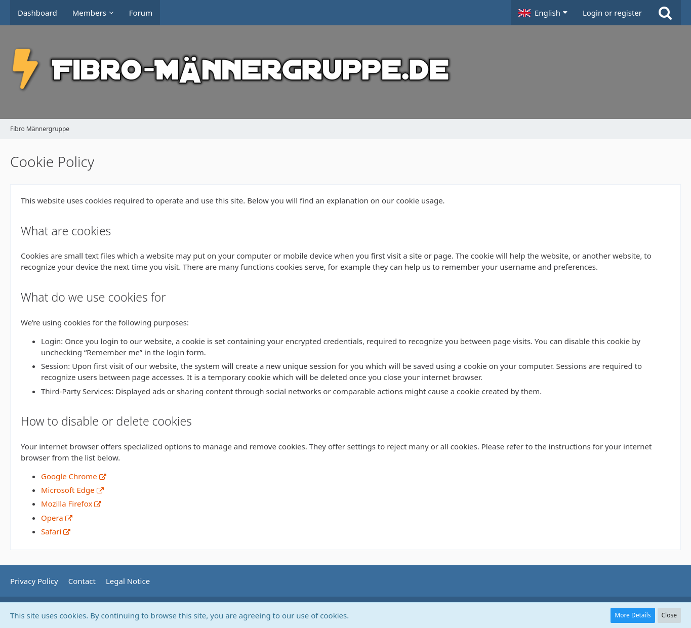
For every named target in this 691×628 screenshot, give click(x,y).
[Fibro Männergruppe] (345, 72)
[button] (543, 12)
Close (669, 615)
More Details (633, 615)
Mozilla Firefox (66, 503)
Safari (51, 531)
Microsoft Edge (68, 490)
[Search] (665, 12)
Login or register (612, 13)
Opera (52, 518)
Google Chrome (69, 476)
